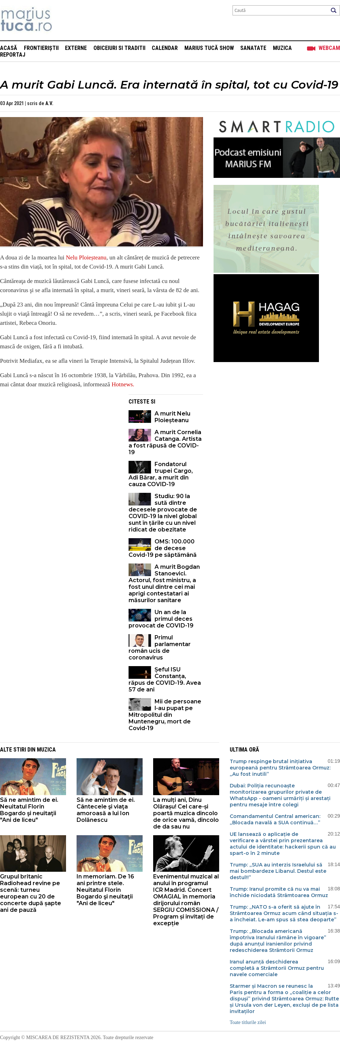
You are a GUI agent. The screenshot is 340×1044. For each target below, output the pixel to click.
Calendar (165, 48)
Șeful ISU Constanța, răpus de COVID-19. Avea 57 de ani (165, 679)
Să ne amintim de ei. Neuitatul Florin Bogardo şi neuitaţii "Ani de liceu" (29, 810)
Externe (76, 48)
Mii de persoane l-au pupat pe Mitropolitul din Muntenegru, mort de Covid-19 (165, 715)
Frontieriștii (41, 48)
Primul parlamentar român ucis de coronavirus (160, 647)
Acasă (8, 48)
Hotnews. (123, 384)
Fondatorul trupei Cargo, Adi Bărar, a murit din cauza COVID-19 (161, 474)
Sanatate (253, 48)
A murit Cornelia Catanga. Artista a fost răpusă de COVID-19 (165, 442)
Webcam (329, 48)
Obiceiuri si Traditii (119, 48)
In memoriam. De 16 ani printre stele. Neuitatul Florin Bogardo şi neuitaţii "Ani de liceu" (105, 890)
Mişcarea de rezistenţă (64, 20)
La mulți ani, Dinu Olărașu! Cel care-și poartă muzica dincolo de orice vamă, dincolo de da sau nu (186, 813)
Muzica (282, 48)
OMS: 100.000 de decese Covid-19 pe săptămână (163, 548)
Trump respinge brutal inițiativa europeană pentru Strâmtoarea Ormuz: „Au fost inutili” (280, 767)
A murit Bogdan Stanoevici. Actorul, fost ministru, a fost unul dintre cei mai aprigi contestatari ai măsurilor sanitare (164, 583)
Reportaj (12, 54)
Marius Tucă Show (209, 48)
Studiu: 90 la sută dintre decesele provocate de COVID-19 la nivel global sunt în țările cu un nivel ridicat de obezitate (163, 513)
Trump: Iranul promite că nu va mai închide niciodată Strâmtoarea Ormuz (279, 892)
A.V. (49, 103)
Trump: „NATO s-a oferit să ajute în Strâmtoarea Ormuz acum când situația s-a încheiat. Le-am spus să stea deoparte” (284, 913)
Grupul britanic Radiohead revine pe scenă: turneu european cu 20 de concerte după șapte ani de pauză (30, 893)
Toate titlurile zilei (248, 1022)
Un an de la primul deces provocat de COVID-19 (161, 619)
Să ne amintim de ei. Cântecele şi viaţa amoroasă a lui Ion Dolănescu (106, 810)
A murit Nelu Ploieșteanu (172, 417)
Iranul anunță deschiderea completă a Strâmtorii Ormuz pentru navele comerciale (277, 968)
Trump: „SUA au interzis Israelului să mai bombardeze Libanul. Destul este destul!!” (278, 871)
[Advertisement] (59, 443)
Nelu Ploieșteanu (86, 257)
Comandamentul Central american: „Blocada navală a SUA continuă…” (275, 819)
